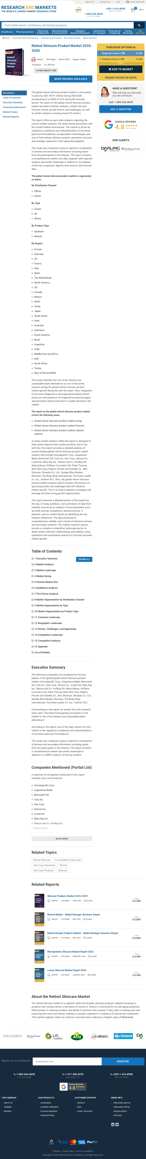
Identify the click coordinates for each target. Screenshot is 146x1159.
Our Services (140, 32)
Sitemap (56, 1151)
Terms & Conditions (84, 1151)
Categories (45, 1103)
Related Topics (10, 112)
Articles (117, 1115)
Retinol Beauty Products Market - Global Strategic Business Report (82, 933)
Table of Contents (12, 97)
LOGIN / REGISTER (135, 2)
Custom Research (48, 1111)
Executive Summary (13, 102)
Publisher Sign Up (121, 1103)
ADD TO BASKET (120, 69)
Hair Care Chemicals (44, 865)
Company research (49, 1107)
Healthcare (7, 32)
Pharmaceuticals (25, 32)
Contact (81, 1103)
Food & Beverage (128, 32)
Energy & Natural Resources (80, 32)
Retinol (63, 865)
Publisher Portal (121, 1107)
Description (8, 93)
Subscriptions (47, 1115)
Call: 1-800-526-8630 (121, 102)
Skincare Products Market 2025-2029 (67, 896)
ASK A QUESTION (120, 109)
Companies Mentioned (14, 107)
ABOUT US (89, 2)
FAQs (79, 1107)
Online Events (120, 1111)
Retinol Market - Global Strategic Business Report (73, 914)
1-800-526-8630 (94, 14)
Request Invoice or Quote (121, 77)
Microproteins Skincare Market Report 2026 (70, 951)
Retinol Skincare (42, 860)
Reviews (7, 1111)
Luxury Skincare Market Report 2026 (66, 970)
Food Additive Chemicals (68, 860)
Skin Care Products (44, 870)
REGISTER (123, 1061)
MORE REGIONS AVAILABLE (70, 79)
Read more (62, 839)
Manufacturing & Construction (59, 32)
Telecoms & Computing (114, 32)
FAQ (118, 2)
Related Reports (11, 116)
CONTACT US (105, 2)
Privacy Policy (68, 1151)
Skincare (62, 870)
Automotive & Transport (99, 32)
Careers (8, 1107)
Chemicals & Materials (43, 32)
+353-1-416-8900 (115, 8)
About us (8, 1103)
